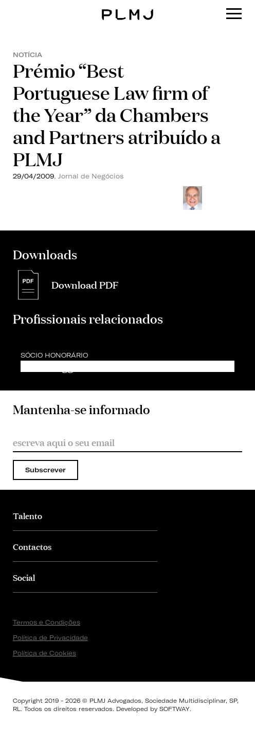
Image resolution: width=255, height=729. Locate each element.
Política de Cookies (44, 653)
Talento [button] (27, 515)
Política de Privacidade (50, 638)
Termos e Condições (46, 622)
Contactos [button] (32, 546)
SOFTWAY (174, 709)
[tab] (85, 515)
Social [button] (24, 577)
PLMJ (128, 7)
